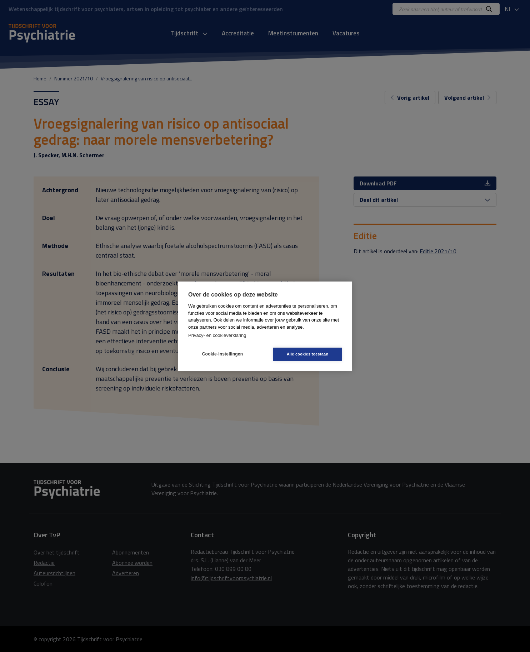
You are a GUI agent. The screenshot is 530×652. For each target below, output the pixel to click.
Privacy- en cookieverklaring (217, 335)
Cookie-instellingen (222, 354)
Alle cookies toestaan (308, 354)
